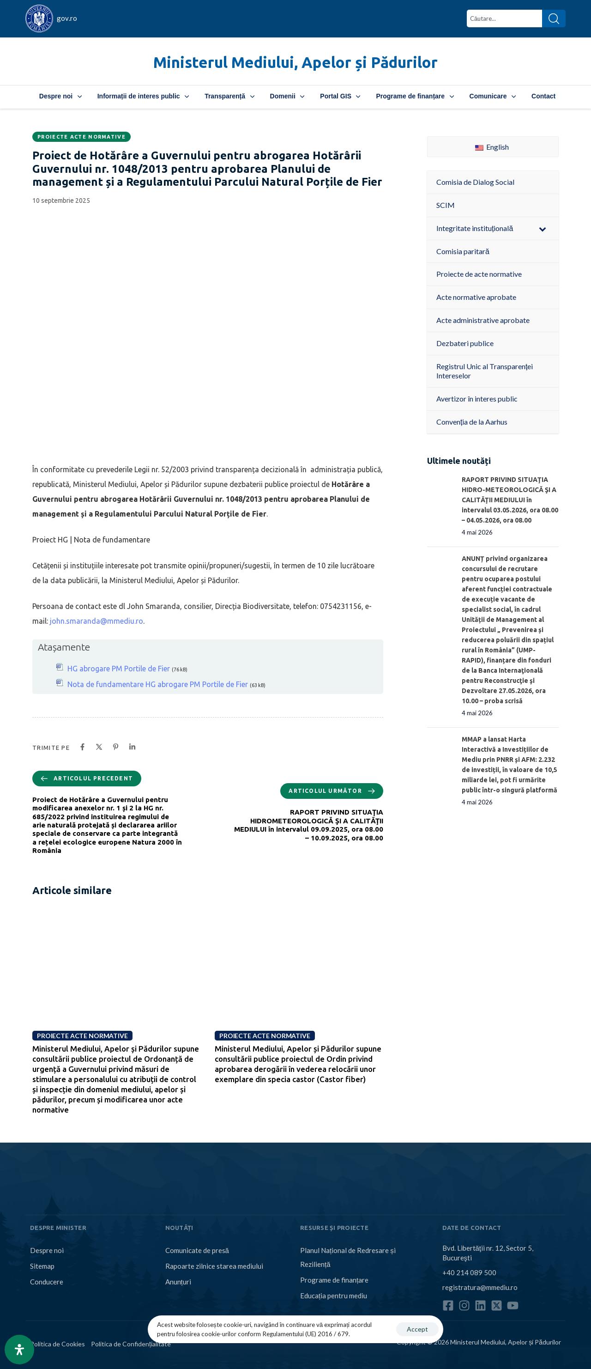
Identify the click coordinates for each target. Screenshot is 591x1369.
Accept (417, 1329)
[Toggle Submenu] (542, 228)
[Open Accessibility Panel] (19, 1349)
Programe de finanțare (414, 96)
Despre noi (60, 96)
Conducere (46, 1282)
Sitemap (42, 1266)
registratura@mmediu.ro (480, 1287)
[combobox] (504, 18)
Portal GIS (340, 96)
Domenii (287, 96)
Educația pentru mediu (333, 1295)
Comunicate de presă (197, 1250)
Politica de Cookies (57, 1344)
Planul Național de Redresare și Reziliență (348, 1257)
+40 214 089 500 (469, 1272)
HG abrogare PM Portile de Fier (118, 668)
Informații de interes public (143, 96)
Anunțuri (178, 1282)
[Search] (554, 18)
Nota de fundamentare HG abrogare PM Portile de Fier (157, 684)
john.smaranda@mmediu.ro (96, 621)
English (492, 146)
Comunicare (493, 96)
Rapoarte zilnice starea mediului (214, 1266)
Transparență (229, 96)
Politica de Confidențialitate (131, 1344)
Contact (543, 96)
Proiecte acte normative (81, 137)
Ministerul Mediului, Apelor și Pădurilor (295, 62)
